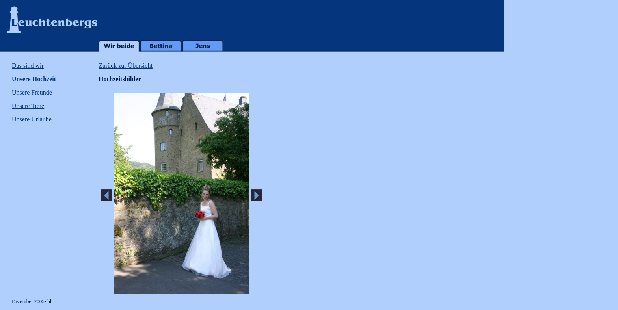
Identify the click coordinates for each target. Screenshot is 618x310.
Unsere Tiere (28, 105)
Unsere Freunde (32, 92)
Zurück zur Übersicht (126, 65)
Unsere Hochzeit (34, 79)
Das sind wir (28, 65)
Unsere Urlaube (32, 119)
